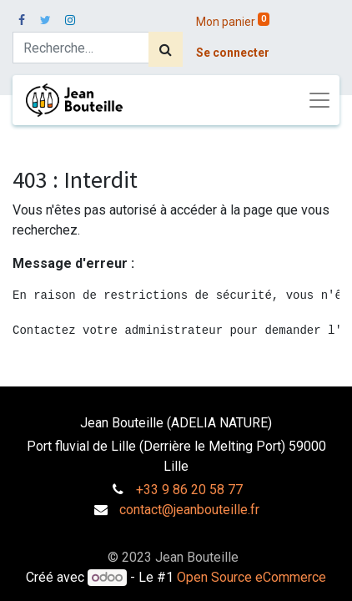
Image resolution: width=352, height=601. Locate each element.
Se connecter (232, 52)
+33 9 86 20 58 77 (189, 489)
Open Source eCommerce (251, 577)
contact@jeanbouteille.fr (189, 510)
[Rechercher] (165, 49)
